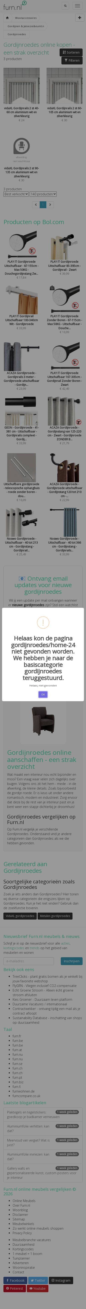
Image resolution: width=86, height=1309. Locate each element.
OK (43, 694)
